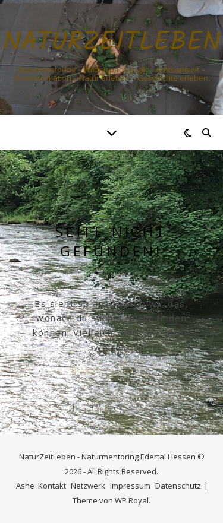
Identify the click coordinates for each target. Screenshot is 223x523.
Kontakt (52, 485)
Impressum (130, 485)
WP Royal (132, 500)
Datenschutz (178, 485)
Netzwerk (88, 485)
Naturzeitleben (112, 43)
